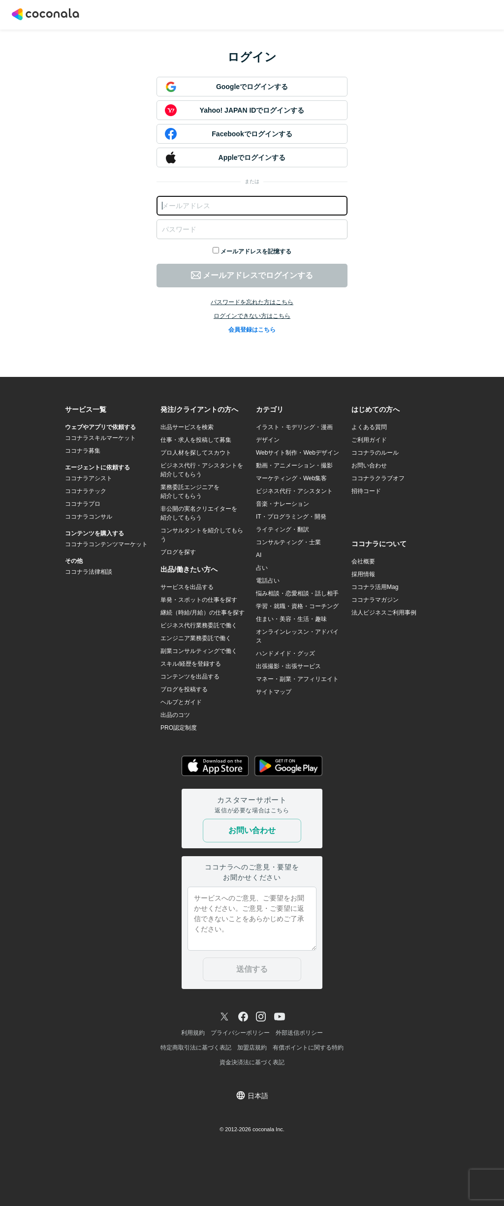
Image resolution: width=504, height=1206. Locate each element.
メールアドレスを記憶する (255, 251)
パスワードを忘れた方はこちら (252, 302)
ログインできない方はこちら (252, 315)
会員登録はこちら (252, 329)
